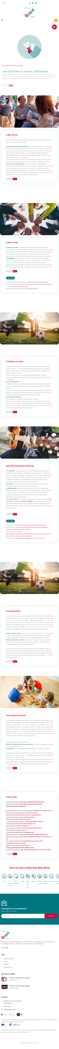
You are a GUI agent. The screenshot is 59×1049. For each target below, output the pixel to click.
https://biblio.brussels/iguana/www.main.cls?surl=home (29, 538)
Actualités (6, 964)
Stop (14, 179)
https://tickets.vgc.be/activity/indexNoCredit (20, 832)
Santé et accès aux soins (28, 884)
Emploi (22, 881)
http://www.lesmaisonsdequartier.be (37, 282)
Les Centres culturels (26, 501)
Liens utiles (10, 278)
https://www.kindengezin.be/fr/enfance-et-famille (35, 849)
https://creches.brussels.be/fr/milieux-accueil (20, 847)
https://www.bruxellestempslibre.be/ (36, 834)
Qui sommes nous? (9, 958)
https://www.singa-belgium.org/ (19, 286)
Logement (33, 881)
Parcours (6, 961)
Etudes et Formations (16, 882)
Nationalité (51, 881)
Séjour (4, 881)
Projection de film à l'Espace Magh (19, 986)
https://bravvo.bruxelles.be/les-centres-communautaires (36, 284)
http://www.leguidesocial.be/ (30, 288)
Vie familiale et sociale (9, 883)
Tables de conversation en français (19, 978)
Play (10, 179)
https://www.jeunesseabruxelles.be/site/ (31, 802)
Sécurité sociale (39, 882)
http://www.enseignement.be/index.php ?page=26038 (31, 525)
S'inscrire (51, 916)
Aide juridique (45, 882)
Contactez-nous (8, 967)
